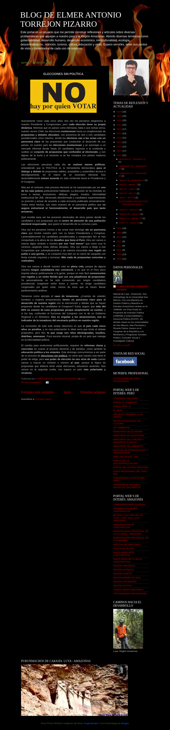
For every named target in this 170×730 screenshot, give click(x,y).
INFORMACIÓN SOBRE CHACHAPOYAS (125, 509)
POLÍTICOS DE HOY (123, 548)
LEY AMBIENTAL (121, 427)
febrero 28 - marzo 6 (129, 214)
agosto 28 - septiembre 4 (132, 180)
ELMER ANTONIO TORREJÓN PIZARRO (132, 288)
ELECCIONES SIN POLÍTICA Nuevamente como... (133, 202)
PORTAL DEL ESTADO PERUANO (130, 467)
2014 (119, 232)
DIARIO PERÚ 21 (122, 406)
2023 (119, 125)
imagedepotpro (91, 723)
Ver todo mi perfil (121, 345)
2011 (119, 245)
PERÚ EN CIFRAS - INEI (125, 457)
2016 (119, 155)
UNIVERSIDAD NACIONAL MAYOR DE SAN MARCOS (127, 486)
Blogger (125, 723)
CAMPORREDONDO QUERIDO (129, 504)
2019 (119, 142)
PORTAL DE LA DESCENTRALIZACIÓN (125, 462)
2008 (119, 259)
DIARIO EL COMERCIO (125, 402)
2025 (119, 116)
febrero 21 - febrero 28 (130, 218)
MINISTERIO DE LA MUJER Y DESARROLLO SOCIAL (128, 440)
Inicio (67, 392)
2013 (119, 237)
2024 (119, 120)
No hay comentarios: (31, 382)
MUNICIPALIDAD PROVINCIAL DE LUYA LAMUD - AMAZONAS (130, 532)
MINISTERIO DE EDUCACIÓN (128, 435)
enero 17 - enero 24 (129, 223)
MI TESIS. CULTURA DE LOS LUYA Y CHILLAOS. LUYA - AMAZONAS (128, 518)
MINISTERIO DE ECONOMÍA (128, 431)
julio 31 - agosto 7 (128, 184)
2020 (119, 137)
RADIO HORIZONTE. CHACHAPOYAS (124, 553)
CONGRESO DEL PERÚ (125, 398)
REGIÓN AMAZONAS (124, 565)
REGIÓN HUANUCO (123, 569)
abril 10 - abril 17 (128, 193)
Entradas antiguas (93, 392)
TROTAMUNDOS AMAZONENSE (130, 593)
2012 (119, 241)
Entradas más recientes (37, 392)
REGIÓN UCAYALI (122, 585)
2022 (119, 129)
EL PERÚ (118, 410)
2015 (119, 228)
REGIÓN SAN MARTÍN (124, 581)
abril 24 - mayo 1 (128, 189)
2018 (119, 146)
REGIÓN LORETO (122, 573)
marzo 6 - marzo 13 (129, 209)
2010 (119, 250)
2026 (119, 111)
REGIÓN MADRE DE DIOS (127, 577)
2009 (119, 254)
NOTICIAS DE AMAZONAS (127, 544)
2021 (119, 133)
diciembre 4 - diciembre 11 (132, 159)
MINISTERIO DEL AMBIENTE (128, 446)
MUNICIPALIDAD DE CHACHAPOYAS (123, 526)
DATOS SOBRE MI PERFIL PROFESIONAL (127, 379)
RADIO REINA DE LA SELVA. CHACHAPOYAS (128, 560)
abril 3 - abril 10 (127, 197)
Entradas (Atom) (43, 399)
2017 (119, 151)
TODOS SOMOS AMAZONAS (128, 589)
